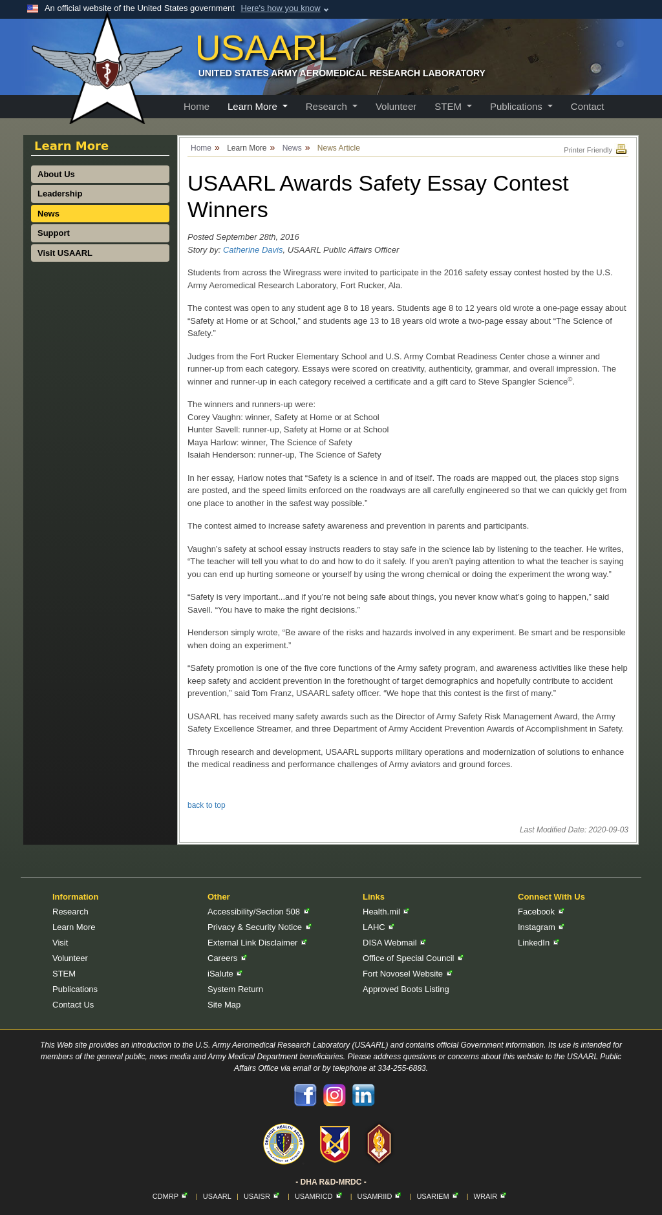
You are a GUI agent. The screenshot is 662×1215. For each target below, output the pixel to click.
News (48, 213)
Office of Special (413, 958)
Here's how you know (280, 8)
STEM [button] (449, 106)
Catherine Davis (253, 250)
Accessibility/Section (259, 911)
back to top (206, 805)
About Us (56, 174)
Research (70, 911)
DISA (394, 942)
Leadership (59, 193)
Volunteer (396, 106)
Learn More (73, 927)
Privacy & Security (260, 927)
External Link (257, 942)
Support (53, 233)
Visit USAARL (64, 253)
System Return (235, 989)
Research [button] (328, 106)
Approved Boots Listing (406, 989)
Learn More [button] (254, 106)
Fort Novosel (408, 973)
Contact (587, 106)
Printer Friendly (596, 150)
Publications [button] (517, 106)
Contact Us (73, 1004)
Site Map (224, 1004)
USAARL (217, 1196)
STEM (64, 973)
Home (196, 106)
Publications (75, 989)
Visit (60, 942)
